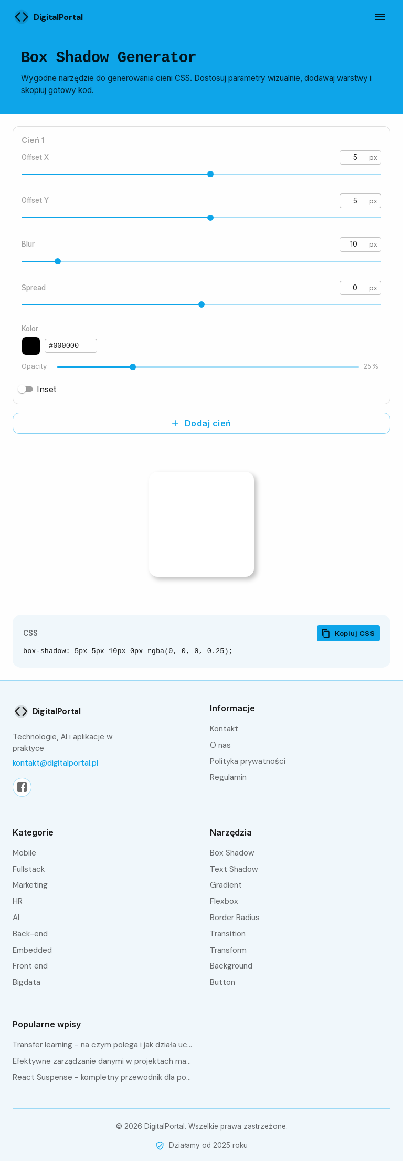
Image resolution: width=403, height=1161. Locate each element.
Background (231, 966)
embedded (32, 950)
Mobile (24, 853)
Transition (228, 934)
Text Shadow (234, 869)
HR (18, 901)
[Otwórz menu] (379, 16)
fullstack (29, 869)
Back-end (30, 934)
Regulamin (228, 777)
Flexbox (224, 901)
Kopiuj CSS (348, 633)
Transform (228, 950)
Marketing (30, 885)
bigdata (26, 982)
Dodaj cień (200, 423)
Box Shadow (232, 853)
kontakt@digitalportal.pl (55, 763)
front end (30, 966)
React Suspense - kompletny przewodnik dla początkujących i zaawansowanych (103, 1077)
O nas (220, 745)
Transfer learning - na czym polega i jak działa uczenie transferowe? (103, 1045)
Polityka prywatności (247, 761)
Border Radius (235, 917)
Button (222, 982)
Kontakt (224, 729)
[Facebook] (22, 787)
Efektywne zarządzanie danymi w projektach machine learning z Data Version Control (103, 1061)
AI (16, 917)
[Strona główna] (57, 17)
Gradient (226, 885)
